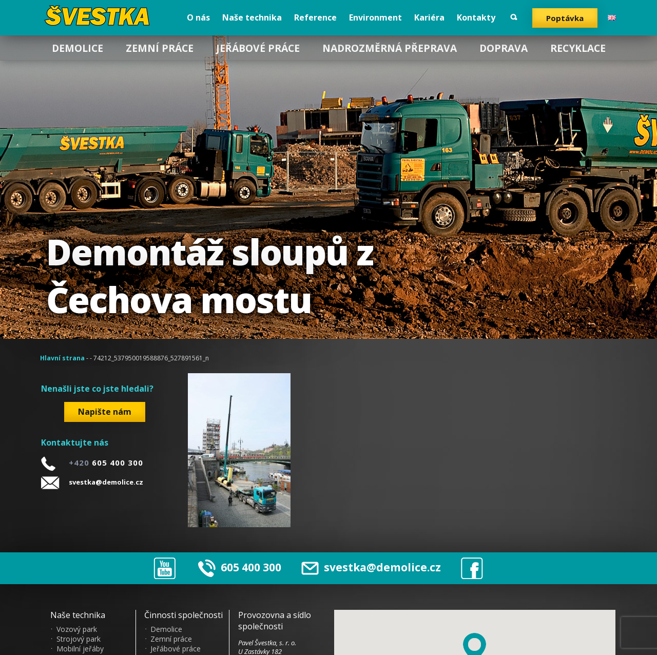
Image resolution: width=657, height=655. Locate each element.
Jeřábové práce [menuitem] (258, 48)
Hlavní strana (62, 358)
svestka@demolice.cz (106, 482)
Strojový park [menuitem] (78, 639)
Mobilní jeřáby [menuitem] (80, 648)
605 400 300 (251, 567)
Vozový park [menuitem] (76, 629)
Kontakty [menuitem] (476, 17)
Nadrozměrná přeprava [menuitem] (389, 48)
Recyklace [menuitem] (578, 48)
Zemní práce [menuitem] (160, 48)
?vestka (99, 15)
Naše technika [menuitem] (252, 17)
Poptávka (565, 18)
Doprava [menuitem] (503, 48)
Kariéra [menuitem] (429, 17)
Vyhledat (514, 17)
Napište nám (104, 411)
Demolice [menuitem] (77, 48)
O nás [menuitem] (198, 17)
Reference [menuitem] (315, 17)
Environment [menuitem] (375, 17)
